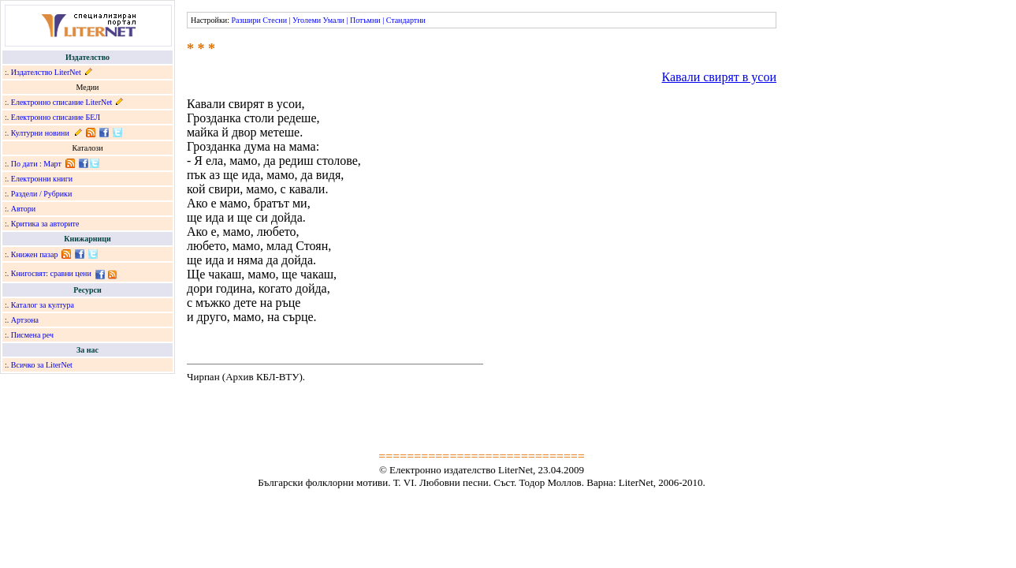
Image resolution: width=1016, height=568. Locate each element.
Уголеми (306, 20)
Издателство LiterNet (46, 72)
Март (52, 163)
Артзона (25, 320)
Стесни (274, 20)
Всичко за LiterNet (42, 365)
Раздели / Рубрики (42, 193)
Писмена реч (32, 335)
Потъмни (365, 20)
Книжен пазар (34, 254)
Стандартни (406, 20)
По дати (24, 163)
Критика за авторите (45, 223)
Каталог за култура (42, 305)
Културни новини (40, 133)
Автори (23, 208)
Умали (333, 20)
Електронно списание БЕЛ (55, 117)
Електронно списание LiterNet (62, 102)
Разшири (245, 20)
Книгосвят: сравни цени (51, 273)
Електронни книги (42, 178)
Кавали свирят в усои (719, 77)
